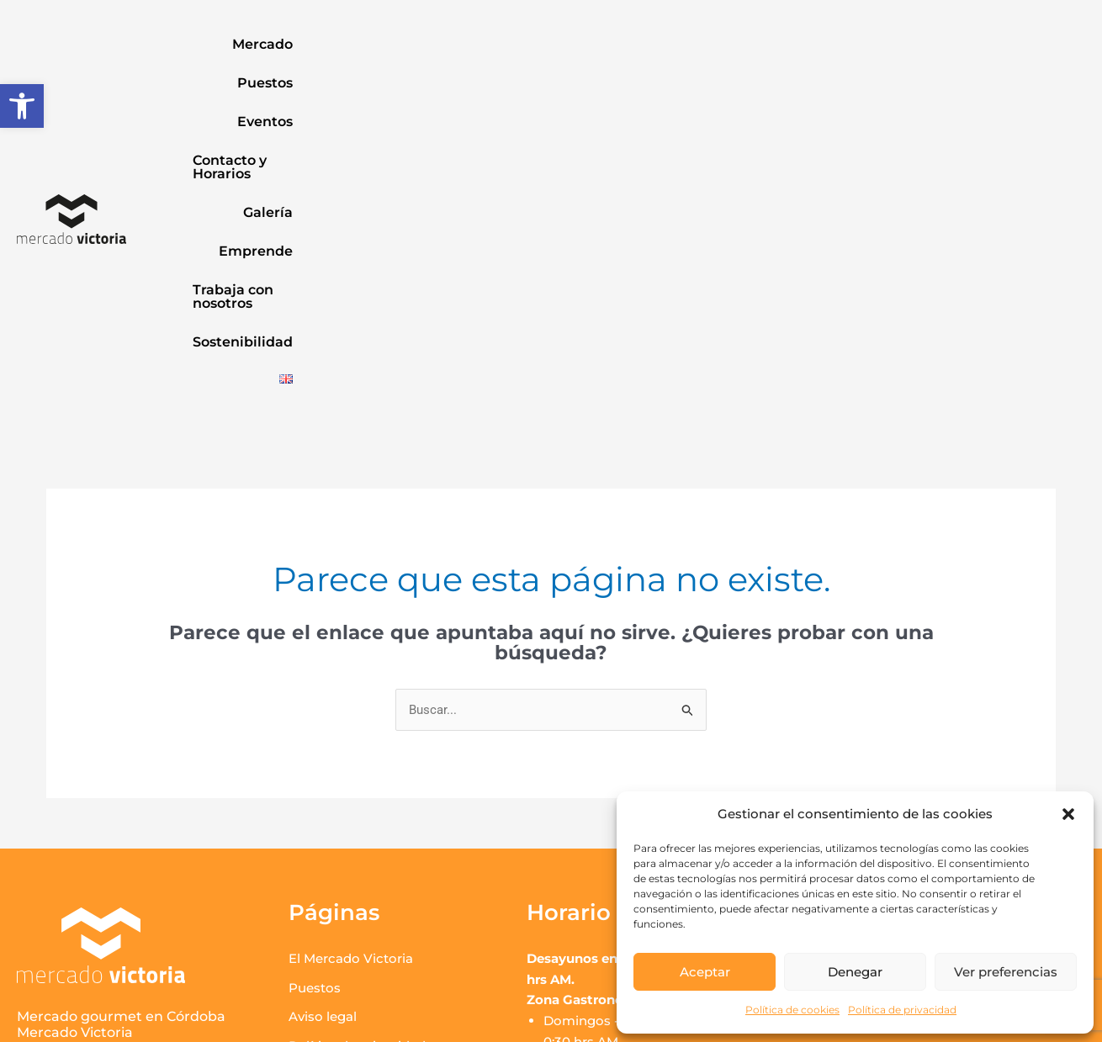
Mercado (251, 44)
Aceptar (705, 972)
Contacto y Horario (349, 807)
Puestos (335, 44)
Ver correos (866, 715)
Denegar (855, 972)
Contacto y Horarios (536, 44)
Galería (654, 44)
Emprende (741, 44)
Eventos (415, 44)
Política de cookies (792, 1009)
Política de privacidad (902, 1009)
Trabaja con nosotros (875, 44)
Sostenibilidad (1022, 44)
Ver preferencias (1005, 972)
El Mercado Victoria (351, 661)
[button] (22, 106)
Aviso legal (323, 719)
